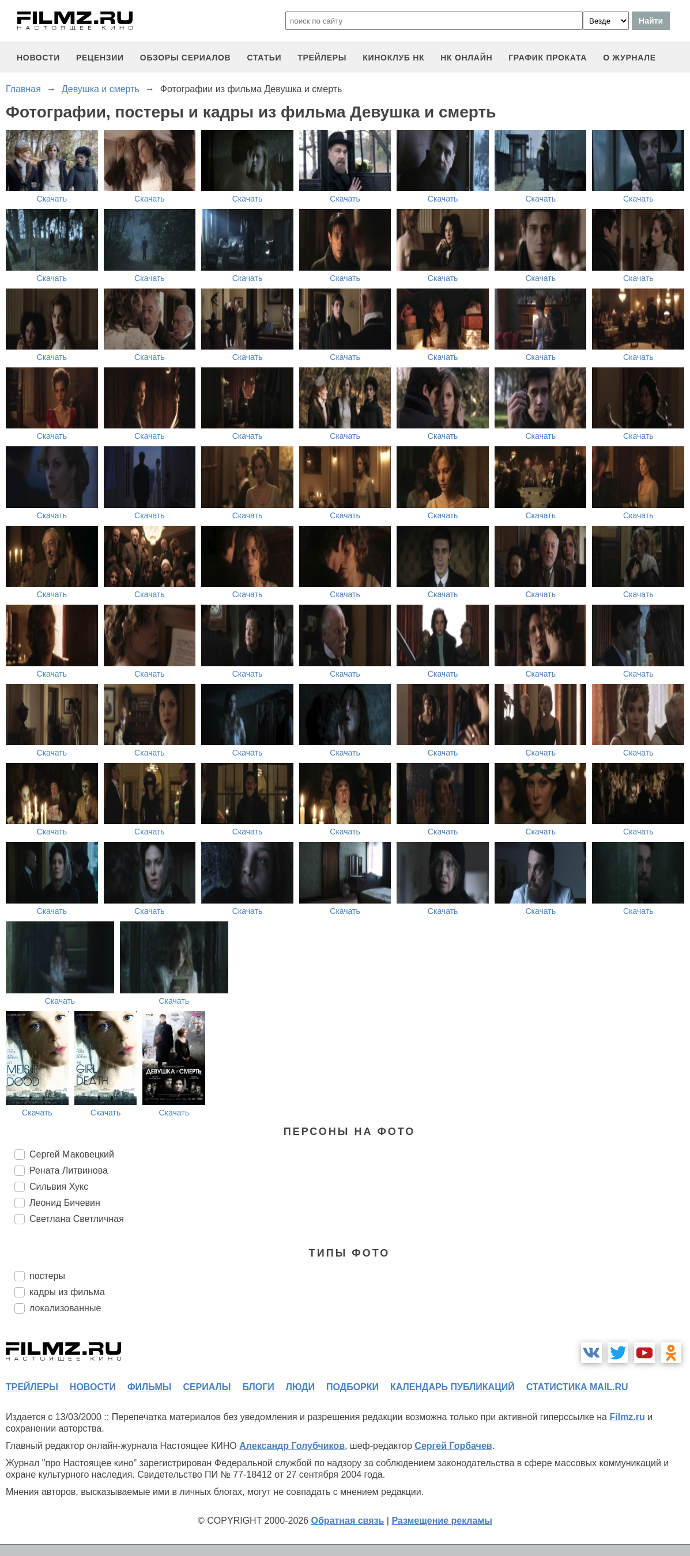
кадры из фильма (67, 1292)
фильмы (149, 1387)
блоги (258, 1387)
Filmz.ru (626, 1417)
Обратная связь (347, 1520)
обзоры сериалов (185, 57)
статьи (264, 57)
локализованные (65, 1308)
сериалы (207, 1387)
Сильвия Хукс (58, 1186)
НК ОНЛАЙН (466, 57)
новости (38, 57)
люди (300, 1387)
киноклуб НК (393, 57)
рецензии (100, 57)
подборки (352, 1387)
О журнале (629, 57)
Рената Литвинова (68, 1170)
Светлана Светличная (76, 1219)
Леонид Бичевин (64, 1203)
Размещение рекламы (441, 1520)
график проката (547, 57)
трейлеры (321, 57)
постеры (47, 1276)
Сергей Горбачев (453, 1446)
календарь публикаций (452, 1387)
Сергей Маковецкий (71, 1154)
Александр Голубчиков (292, 1446)
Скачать (52, 198)
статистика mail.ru (577, 1387)
